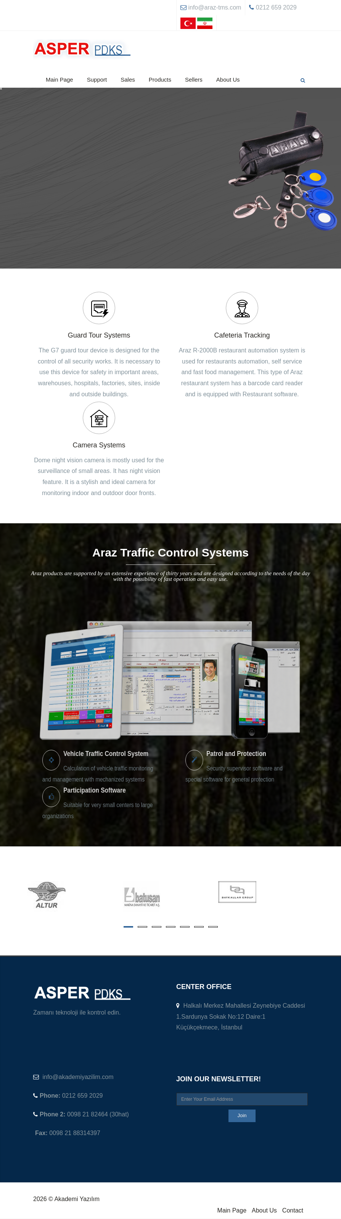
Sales (128, 79)
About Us (228, 79)
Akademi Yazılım (77, 1199)
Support (97, 79)
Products (160, 79)
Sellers (194, 79)
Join (242, 1115)
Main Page (59, 79)
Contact (292, 1210)
